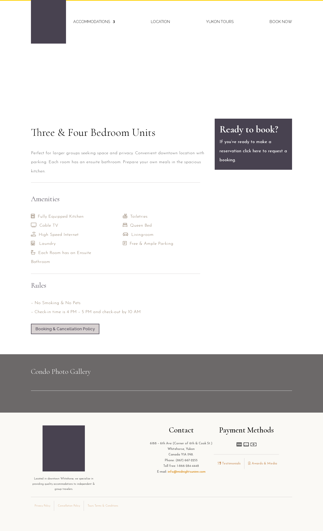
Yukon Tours (220, 21)
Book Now (281, 21)
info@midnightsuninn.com (187, 471)
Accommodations (91, 21)
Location (160, 21)
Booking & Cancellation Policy (65, 328)
